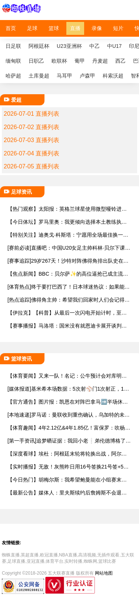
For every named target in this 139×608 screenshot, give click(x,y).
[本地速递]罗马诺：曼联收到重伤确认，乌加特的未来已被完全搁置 (68, 415)
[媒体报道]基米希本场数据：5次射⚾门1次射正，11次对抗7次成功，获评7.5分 (67, 389)
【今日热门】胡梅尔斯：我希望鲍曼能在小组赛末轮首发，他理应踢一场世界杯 (67, 480)
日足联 (13, 46)
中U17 (114, 46)
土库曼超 (39, 76)
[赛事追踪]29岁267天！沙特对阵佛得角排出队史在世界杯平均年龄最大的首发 (68, 261)
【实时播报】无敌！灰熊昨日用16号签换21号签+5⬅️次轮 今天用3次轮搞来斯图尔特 (68, 467)
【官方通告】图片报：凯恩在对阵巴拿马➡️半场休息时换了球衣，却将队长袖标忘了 (67, 402)
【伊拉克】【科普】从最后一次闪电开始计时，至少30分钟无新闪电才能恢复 (68, 313)
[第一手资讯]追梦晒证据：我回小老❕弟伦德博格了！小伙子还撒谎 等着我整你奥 (69, 441)
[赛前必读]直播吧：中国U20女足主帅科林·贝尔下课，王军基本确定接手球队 (68, 248)
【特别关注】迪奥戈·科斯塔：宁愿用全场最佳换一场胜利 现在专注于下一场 (67, 235)
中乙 (94, 46)
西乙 (120, 61)
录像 (97, 28)
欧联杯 (59, 61)
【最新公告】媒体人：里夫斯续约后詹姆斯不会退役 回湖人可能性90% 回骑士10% (67, 493)
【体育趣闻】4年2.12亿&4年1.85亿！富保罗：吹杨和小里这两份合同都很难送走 (68, 428)
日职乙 (36, 61)
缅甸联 (13, 61)
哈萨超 (13, 76)
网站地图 (104, 573)
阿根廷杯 (39, 46)
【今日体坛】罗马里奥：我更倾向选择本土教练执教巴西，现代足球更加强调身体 (67, 222)
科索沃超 (113, 76)
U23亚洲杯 (69, 46)
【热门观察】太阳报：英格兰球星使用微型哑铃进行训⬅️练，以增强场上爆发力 (67, 209)
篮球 (54, 28)
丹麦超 (100, 61)
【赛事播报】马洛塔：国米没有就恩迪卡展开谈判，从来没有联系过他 (67, 326)
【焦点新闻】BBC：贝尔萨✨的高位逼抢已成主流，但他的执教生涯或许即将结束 (67, 274)
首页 (11, 28)
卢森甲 (87, 76)
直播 (75, 28)
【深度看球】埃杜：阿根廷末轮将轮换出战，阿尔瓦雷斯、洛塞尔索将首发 (67, 454)
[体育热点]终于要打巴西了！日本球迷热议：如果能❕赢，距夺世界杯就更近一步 (69, 287)
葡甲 (80, 61)
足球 (32, 28)
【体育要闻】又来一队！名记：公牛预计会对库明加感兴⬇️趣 (67, 376)
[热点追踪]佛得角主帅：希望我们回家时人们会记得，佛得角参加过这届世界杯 (68, 300)
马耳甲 (64, 76)
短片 (118, 28)
